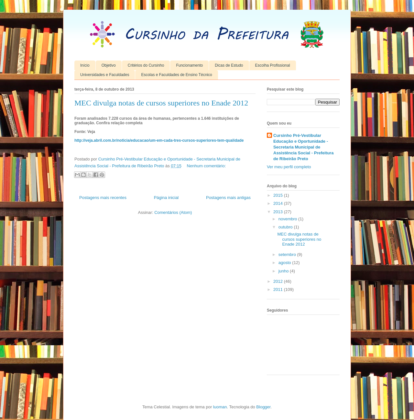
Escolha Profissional (272, 65)
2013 (278, 211)
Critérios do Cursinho (146, 65)
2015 (278, 195)
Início (85, 65)
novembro (288, 218)
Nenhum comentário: (206, 165)
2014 (278, 203)
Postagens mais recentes (102, 197)
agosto (285, 262)
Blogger (263, 406)
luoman (220, 406)
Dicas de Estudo (229, 65)
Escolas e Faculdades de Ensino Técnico (176, 74)
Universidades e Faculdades (104, 74)
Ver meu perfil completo (289, 166)
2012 (278, 281)
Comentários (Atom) (173, 212)
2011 (278, 289)
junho (284, 271)
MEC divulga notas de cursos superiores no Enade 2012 (161, 103)
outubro (286, 227)
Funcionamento (189, 65)
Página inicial (166, 197)
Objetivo (109, 65)
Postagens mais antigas (228, 197)
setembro (287, 254)
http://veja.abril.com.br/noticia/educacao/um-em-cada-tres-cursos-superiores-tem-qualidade (159, 140)
